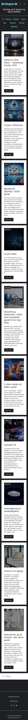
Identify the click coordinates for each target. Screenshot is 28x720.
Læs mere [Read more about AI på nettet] (9, 277)
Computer (16, 19)
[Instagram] (11, 705)
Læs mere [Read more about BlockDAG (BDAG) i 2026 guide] (9, 219)
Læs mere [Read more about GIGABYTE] (9, 474)
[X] (16, 705)
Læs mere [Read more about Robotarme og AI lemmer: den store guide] (9, 667)
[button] (20, 3)
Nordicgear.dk (9, 4)
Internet (22, 23)
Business (8, 19)
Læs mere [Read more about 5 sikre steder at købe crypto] (9, 410)
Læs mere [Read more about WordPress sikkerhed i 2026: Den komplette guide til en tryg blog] (9, 350)
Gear (4, 23)
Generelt (13, 23)
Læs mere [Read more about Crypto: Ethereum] (9, 154)
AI (3, 19)
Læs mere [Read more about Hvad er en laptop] (9, 600)
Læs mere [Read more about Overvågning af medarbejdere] (9, 536)
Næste (9, 676)
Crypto (23, 19)
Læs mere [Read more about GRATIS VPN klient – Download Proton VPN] (9, 91)
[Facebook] (14, 705)
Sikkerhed (14, 26)
